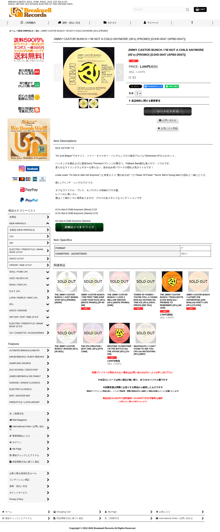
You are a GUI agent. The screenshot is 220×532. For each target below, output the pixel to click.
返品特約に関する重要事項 (144, 100)
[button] (192, 23)
